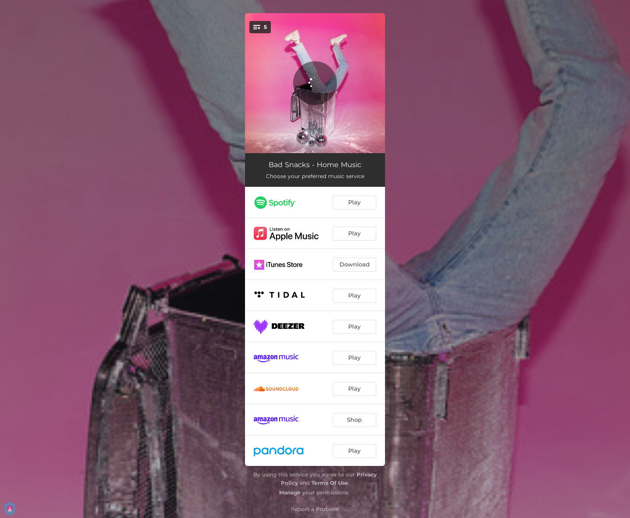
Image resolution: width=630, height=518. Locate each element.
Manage (290, 492)
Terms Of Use (330, 483)
